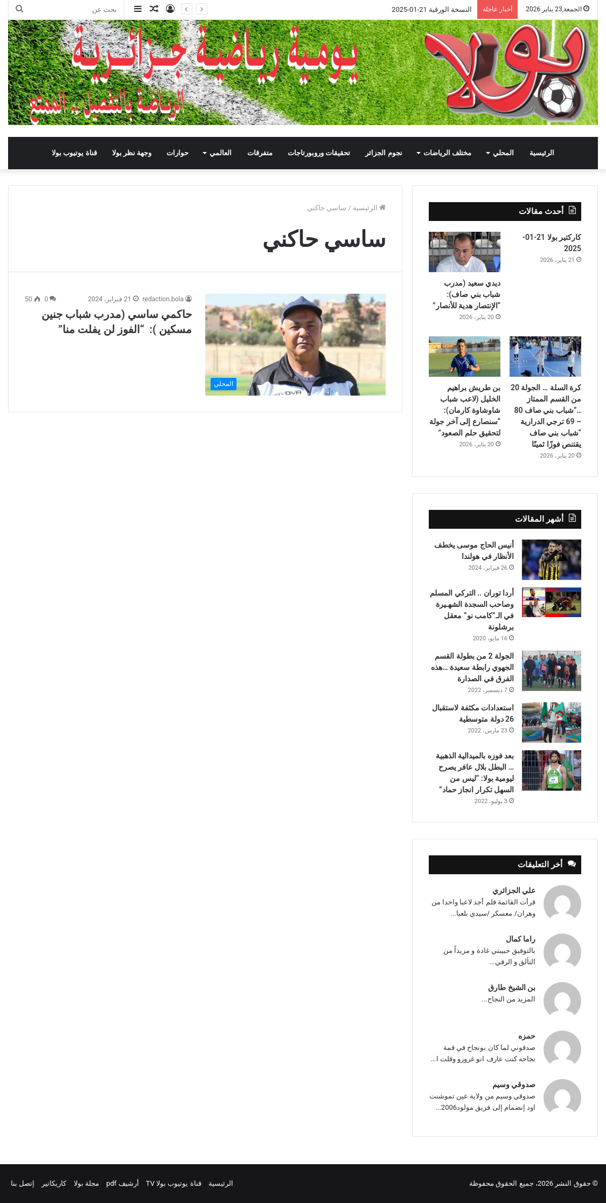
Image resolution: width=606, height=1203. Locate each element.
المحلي (503, 153)
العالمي (221, 153)
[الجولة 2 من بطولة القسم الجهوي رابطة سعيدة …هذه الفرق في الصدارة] (551, 671)
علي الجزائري (513, 890)
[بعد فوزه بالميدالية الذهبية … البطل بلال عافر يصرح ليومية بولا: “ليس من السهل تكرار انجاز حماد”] (551, 770)
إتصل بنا (22, 1183)
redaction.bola (163, 299)
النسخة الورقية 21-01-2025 (432, 9)
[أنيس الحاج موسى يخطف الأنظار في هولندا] (551, 560)
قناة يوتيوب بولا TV (173, 1183)
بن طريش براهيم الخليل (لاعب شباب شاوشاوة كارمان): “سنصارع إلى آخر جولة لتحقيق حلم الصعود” (464, 410)
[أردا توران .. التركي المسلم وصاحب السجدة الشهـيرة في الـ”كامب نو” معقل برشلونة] (551, 602)
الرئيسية (542, 153)
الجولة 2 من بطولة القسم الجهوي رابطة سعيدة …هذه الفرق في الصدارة (472, 667)
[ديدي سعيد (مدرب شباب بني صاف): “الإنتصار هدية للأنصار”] (464, 252)
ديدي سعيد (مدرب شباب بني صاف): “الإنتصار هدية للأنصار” (466, 294)
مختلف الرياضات (447, 153)
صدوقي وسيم (513, 1084)
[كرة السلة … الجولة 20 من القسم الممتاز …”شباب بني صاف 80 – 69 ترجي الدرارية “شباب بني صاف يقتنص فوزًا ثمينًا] (545, 356)
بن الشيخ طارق (511, 987)
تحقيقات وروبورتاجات (319, 153)
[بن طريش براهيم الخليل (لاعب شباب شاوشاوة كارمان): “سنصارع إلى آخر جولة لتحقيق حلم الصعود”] (464, 356)
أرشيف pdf (122, 1183)
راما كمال (520, 939)
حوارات (177, 153)
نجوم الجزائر (383, 153)
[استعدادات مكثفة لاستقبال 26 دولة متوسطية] (551, 722)
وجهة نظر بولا (131, 153)
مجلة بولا (86, 1183)
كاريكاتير (53, 1183)
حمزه (526, 1036)
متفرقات (260, 153)
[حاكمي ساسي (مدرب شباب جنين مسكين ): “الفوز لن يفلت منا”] (295, 345)
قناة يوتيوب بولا (74, 153)
